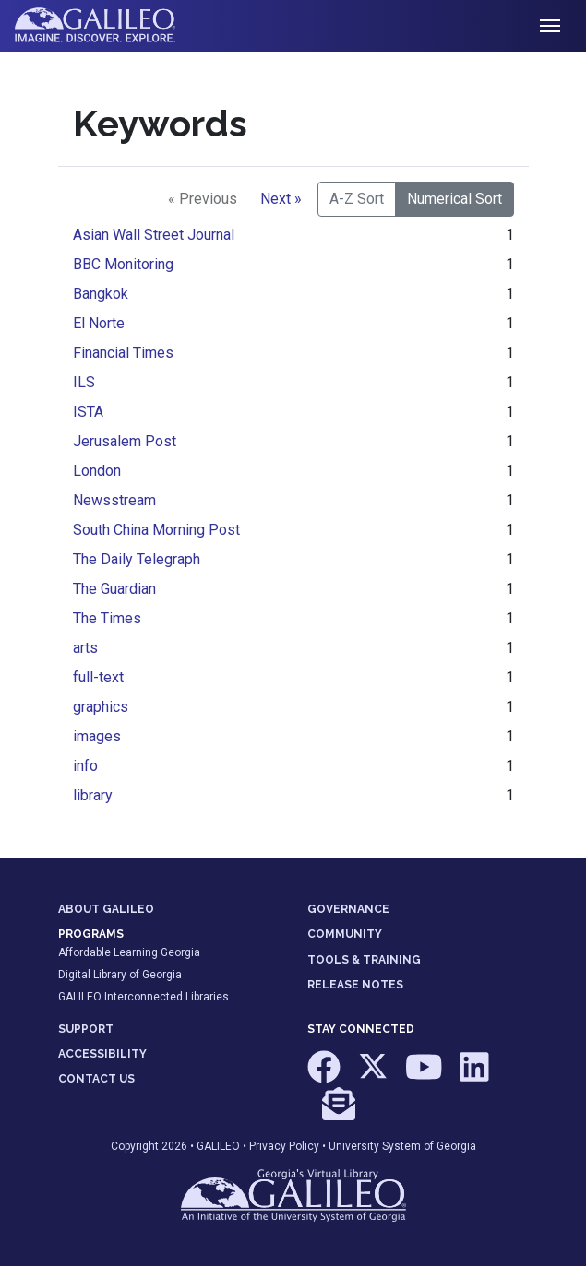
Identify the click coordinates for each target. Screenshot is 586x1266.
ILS (84, 382)
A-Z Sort (356, 198)
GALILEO (218, 1146)
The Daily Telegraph (136, 559)
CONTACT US (96, 1078)
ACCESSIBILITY (102, 1053)
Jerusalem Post (124, 441)
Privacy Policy (284, 1146)
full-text (98, 677)
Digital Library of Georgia (120, 974)
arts (85, 648)
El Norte (99, 323)
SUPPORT (86, 1029)
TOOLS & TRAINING (364, 959)
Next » (281, 198)
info (85, 766)
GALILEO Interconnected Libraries (143, 996)
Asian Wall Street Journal (153, 234)
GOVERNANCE (348, 909)
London (97, 470)
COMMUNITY (344, 934)
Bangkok (100, 293)
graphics (100, 707)
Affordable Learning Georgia (129, 952)
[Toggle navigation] (550, 26)
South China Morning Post (156, 529)
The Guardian (114, 589)
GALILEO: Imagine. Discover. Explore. (109, 25)
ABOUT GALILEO (106, 909)
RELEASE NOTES (355, 984)
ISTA (88, 411)
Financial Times (123, 352)
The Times (107, 618)
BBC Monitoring (123, 264)
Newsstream (114, 500)
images (97, 736)
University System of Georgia (402, 1146)
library (93, 795)
